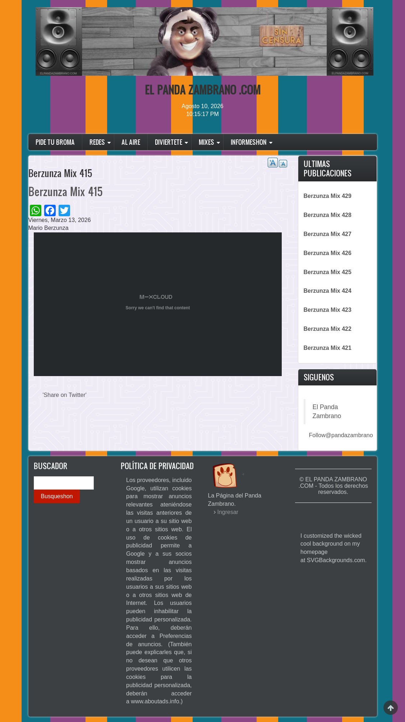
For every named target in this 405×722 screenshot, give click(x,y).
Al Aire (130, 142)
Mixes (206, 142)
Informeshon (249, 142)
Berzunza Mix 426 (327, 253)
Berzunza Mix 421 (327, 348)
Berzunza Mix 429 (327, 196)
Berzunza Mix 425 (327, 272)
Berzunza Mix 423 (327, 310)
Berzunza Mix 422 (327, 329)
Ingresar (228, 512)
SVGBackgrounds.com (336, 560)
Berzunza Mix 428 (327, 215)
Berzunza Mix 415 (65, 191)
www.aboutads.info (155, 701)
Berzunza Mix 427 (327, 234)
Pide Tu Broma (55, 142)
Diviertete (168, 142)
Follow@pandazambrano (341, 435)
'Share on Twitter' (65, 395)
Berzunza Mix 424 (327, 291)
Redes (97, 142)
